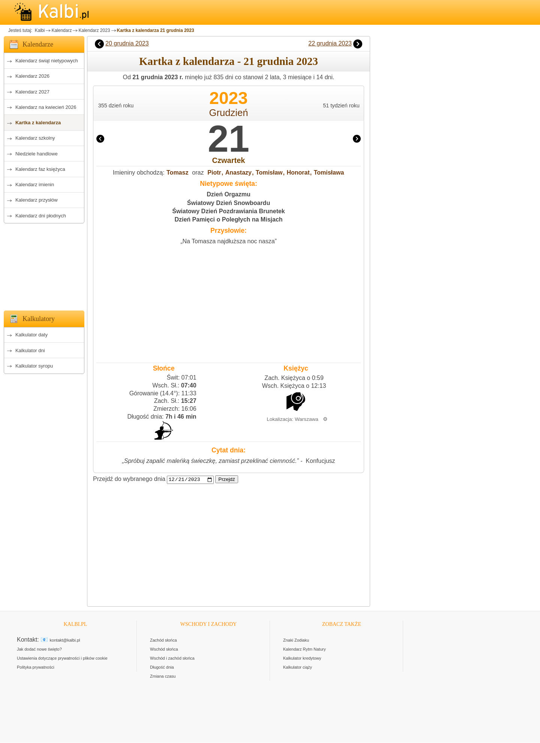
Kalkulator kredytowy (302, 658)
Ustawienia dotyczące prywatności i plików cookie (62, 658)
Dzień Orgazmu (228, 194)
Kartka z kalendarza (38, 122)
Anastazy (238, 172)
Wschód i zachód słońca (172, 658)
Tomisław (269, 172)
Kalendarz (61, 30)
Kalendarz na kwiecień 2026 (45, 107)
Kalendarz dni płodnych (40, 216)
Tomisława (329, 172)
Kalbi (39, 30)
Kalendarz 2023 (94, 30)
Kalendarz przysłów (36, 200)
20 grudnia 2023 (127, 43)
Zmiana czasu (163, 676)
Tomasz (177, 172)
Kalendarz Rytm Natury (304, 649)
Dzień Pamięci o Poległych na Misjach (228, 219)
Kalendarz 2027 (32, 92)
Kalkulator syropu (34, 366)
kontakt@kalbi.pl (65, 640)
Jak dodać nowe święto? (39, 649)
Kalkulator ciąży (297, 667)
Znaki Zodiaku (296, 640)
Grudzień (228, 112)
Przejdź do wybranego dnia (129, 479)
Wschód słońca (164, 649)
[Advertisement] (44, 264)
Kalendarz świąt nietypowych (46, 60)
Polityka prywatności (35, 667)
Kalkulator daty (31, 335)
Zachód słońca (163, 640)
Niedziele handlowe (36, 154)
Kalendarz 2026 (32, 76)
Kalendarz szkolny (35, 138)
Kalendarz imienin (34, 184)
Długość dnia (162, 667)
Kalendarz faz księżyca (40, 169)
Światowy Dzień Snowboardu (228, 203)
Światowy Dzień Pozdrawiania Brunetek (228, 211)
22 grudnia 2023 (330, 43)
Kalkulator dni (30, 350)
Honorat (297, 172)
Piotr (214, 172)
